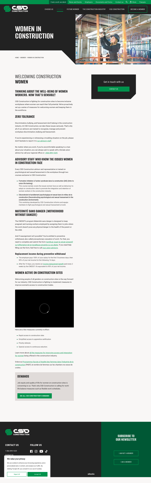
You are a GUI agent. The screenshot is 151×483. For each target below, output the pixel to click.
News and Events (75, 2)
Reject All (17, 474)
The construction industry (94, 12)
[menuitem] (142, 2)
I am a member (126, 468)
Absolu (91, 480)
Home (17, 63)
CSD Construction (116, 12)
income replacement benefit (53, 270)
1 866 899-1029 (51, 159)
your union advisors (50, 254)
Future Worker (73, 12)
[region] (27, 467)
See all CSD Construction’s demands (34, 402)
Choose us (49, 12)
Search (126, 2)
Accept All (37, 474)
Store (134, 2)
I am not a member (126, 459)
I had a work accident (58, 2)
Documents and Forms (104, 2)
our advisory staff (44, 147)
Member (60, 12)
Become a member (138, 12)
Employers (89, 2)
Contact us (119, 2)
